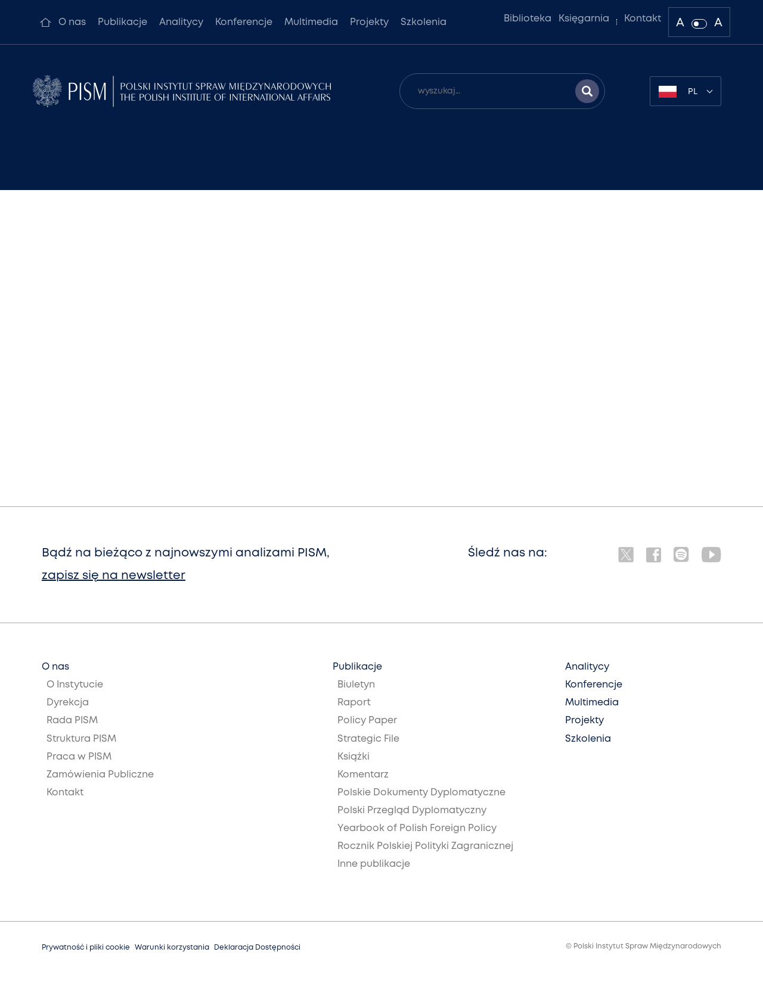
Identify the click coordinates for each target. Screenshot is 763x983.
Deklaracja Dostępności (257, 947)
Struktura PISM (81, 739)
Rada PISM (72, 720)
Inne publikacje (373, 864)
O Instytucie (74, 684)
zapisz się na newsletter (113, 575)
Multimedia (311, 22)
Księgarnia (584, 18)
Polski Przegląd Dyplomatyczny (411, 810)
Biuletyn (356, 684)
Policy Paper (367, 720)
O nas (72, 22)
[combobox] (685, 91)
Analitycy (181, 22)
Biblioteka (527, 18)
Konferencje (243, 22)
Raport (354, 702)
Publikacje (122, 22)
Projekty (369, 22)
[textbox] (685, 91)
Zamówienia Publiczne (100, 774)
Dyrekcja (67, 702)
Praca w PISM (78, 756)
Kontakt (642, 18)
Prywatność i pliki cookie (86, 947)
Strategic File (368, 739)
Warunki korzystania (172, 947)
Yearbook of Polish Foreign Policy (417, 828)
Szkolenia (423, 22)
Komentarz (363, 774)
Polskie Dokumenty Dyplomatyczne (421, 792)
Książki (353, 756)
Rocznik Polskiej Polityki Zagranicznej (425, 846)
